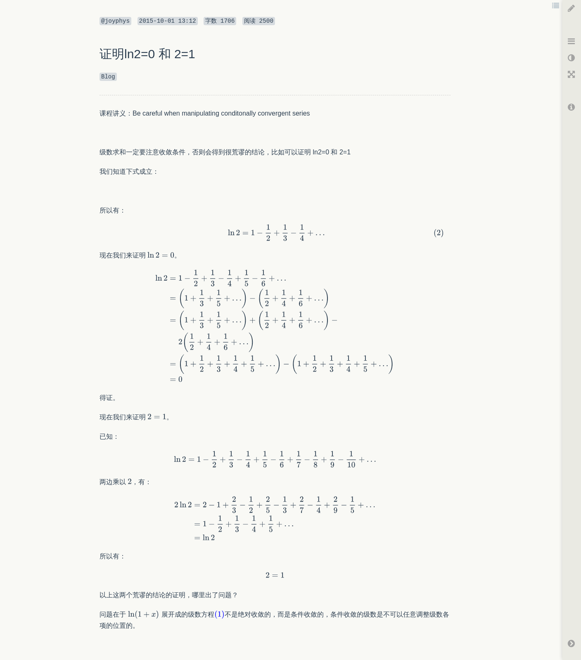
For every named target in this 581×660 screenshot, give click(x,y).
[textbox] (275, 190)
